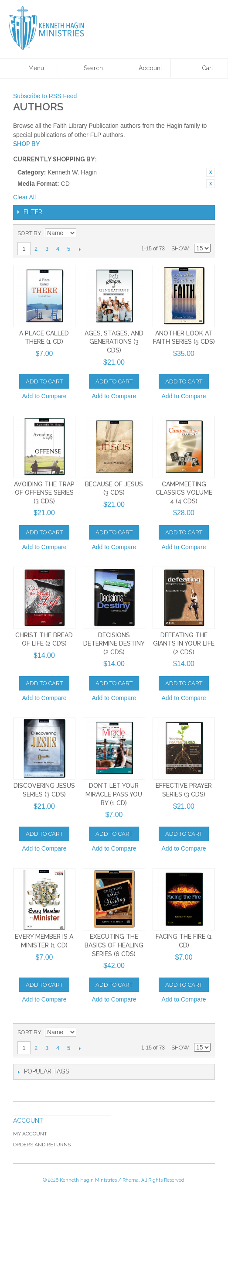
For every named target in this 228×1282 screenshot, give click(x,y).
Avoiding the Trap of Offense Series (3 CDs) (44, 493)
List (204, 233)
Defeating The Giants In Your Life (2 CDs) (183, 644)
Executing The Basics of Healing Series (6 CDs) (114, 945)
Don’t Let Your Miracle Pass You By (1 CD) (113, 794)
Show (180, 248)
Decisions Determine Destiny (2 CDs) (114, 644)
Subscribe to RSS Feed (45, 95)
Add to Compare (44, 396)
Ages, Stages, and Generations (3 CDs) (114, 342)
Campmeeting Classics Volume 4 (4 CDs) (184, 493)
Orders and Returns (42, 1145)
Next (79, 249)
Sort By (29, 233)
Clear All (24, 197)
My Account (30, 1134)
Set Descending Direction (84, 233)
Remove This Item (210, 172)
